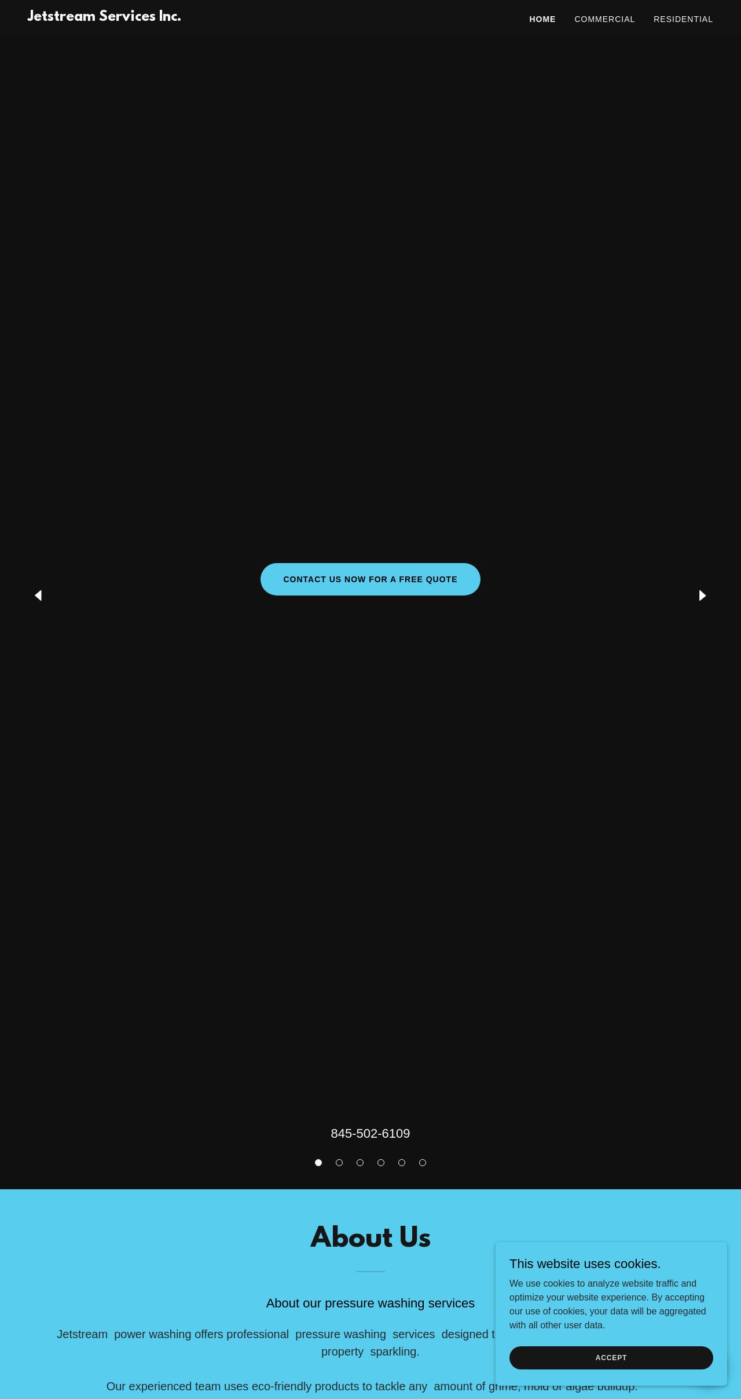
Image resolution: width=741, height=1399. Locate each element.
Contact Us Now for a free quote (371, 579)
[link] (104, 18)
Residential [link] (683, 19)
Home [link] (542, 19)
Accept (611, 1357)
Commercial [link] (604, 19)
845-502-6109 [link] (370, 1133)
